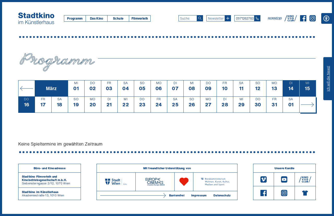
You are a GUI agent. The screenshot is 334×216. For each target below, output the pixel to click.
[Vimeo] (263, 179)
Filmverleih (140, 18)
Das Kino (96, 18)
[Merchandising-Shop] (305, 193)
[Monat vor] (307, 104)
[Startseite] (36, 18)
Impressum (199, 195)
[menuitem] (75, 18)
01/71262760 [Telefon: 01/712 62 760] (245, 18)
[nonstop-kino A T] (275, 18)
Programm (74, 18)
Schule (118, 18)
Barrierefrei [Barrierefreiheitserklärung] (176, 195)
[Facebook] (303, 20)
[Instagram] (312, 20)
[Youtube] (284, 179)
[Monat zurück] (26, 88)
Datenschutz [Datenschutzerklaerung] (221, 195)
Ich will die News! (328, 78)
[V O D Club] (290, 20)
